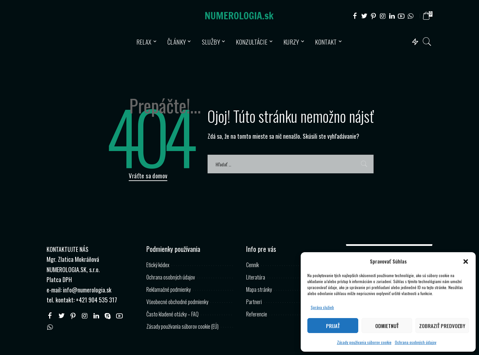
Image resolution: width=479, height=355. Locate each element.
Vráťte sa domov (148, 175)
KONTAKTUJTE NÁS (67, 249)
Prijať (333, 325)
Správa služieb (322, 307)
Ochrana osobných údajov (415, 342)
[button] (465, 261)
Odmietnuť (387, 325)
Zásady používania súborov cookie (364, 342)
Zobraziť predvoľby (442, 325)
